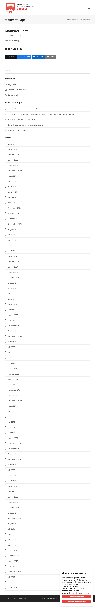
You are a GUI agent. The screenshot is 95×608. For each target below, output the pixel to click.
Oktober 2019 (14, 513)
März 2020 (12, 487)
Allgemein (12, 85)
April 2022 (12, 364)
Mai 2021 (12, 417)
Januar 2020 (13, 497)
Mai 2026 (12, 144)
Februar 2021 (13, 433)
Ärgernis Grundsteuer (17, 131)
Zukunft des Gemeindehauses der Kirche (25, 125)
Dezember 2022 (14, 321)
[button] (89, 8)
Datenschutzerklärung (78, 593)
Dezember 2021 (14, 385)
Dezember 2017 (14, 567)
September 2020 (15, 460)
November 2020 (15, 449)
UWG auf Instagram (50, 599)
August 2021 (13, 406)
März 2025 (12, 192)
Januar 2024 (13, 267)
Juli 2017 (11, 577)
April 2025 (12, 187)
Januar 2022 (13, 380)
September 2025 (15, 171)
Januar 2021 (13, 438)
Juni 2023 (12, 294)
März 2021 (12, 428)
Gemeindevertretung (17, 90)
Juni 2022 (12, 353)
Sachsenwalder (14, 96)
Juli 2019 (11, 529)
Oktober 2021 (14, 396)
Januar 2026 (13, 160)
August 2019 (13, 524)
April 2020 (12, 481)
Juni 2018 (12, 540)
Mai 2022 (12, 358)
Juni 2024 (12, 240)
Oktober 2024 (14, 219)
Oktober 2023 (14, 283)
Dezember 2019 (14, 503)
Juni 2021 (12, 412)
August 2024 (13, 230)
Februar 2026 (13, 155)
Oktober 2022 (14, 331)
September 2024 (15, 224)
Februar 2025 (13, 198)
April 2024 (12, 251)
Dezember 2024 (14, 208)
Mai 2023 (12, 299)
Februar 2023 (13, 310)
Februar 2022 (13, 374)
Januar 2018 (13, 561)
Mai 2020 (12, 476)
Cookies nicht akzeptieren (76, 601)
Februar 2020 (13, 492)
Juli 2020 (11, 470)
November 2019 (15, 508)
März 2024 (12, 257)
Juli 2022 (11, 347)
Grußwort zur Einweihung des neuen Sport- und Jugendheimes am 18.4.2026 (41, 115)
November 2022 (15, 326)
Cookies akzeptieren (76, 596)
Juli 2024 (11, 235)
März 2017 (12, 588)
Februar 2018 (13, 556)
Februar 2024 (13, 262)
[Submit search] (88, 71)
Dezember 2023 (14, 273)
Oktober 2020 (14, 454)
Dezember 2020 (14, 444)
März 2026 (12, 150)
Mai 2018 (12, 545)
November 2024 (15, 214)
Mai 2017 (12, 583)
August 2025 (13, 176)
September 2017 (15, 572)
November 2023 (15, 278)
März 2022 (12, 369)
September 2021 (15, 401)
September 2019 (15, 519)
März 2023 (12, 305)
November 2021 (15, 390)
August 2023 (13, 289)
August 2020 (13, 465)
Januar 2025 (13, 203)
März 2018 (12, 551)
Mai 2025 (12, 182)
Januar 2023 (13, 315)
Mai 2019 (12, 535)
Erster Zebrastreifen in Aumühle (21, 120)
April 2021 (12, 422)
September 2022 (15, 337)
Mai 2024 (12, 246)
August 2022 (13, 342)
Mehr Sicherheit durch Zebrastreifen (23, 109)
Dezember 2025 (14, 166)
